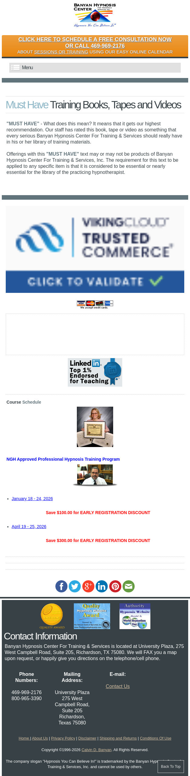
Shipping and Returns (118, 738)
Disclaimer (87, 738)
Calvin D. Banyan (97, 749)
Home (24, 738)
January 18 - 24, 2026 (32, 498)
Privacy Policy (63, 738)
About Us (40, 738)
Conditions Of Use (155, 738)
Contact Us (118, 686)
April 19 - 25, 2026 (29, 526)
